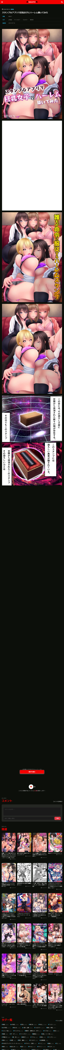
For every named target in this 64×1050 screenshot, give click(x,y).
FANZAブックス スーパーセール (13, 1043)
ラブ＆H (47, 1031)
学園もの (6, 1037)
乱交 (23, 1046)
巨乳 (24, 1024)
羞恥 (51, 1043)
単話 (5, 1024)
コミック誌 (7, 1031)
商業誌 (12, 9)
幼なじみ (14, 1046)
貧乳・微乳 (51, 1027)
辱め (5, 1040)
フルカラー (25, 20)
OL (58, 1043)
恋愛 (13, 1040)
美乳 (43, 1037)
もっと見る (59, 1020)
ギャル (32, 1046)
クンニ (42, 1043)
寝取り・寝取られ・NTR (34, 1031)
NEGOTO (32, 2)
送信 (57, 818)
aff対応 (10, 20)
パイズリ (52, 1037)
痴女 (5, 1046)
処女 (56, 1031)
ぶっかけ (34, 1040)
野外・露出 (23, 1040)
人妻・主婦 (27, 1027)
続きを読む (32, 772)
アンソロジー (17, 20)
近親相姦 (44, 1040)
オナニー (42, 1046)
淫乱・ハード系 (47, 1034)
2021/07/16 (11, 23)
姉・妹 (16, 1037)
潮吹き (25, 1037)
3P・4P (14, 1034)
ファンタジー (25, 1034)
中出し (42, 1024)
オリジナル (18, 1031)
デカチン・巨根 (30, 1043)
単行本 (31, 20)
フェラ (52, 1024)
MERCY (10, 16)
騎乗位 (36, 1034)
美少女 (16, 1027)
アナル (34, 1037)
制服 (5, 1034)
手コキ (51, 1046)
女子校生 (7, 1027)
